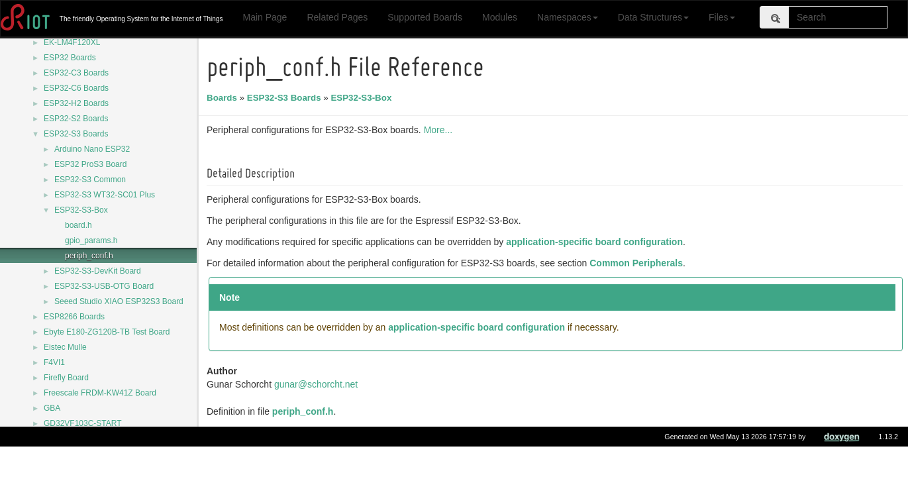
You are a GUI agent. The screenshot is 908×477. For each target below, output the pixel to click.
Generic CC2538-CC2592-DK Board (108, 438)
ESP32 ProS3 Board (90, 164)
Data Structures (653, 17)
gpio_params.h (91, 240)
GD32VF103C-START (83, 423)
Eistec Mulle (65, 347)
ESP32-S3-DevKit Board (97, 271)
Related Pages (337, 17)
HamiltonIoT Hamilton (82, 453)
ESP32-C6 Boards (76, 88)
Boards (224, 98)
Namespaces (567, 17)
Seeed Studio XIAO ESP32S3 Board (118, 301)
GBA (52, 408)
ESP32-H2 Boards (76, 103)
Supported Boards (424, 17)
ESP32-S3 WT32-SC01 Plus (104, 194)
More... (440, 130)
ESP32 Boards (70, 57)
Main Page (264, 17)
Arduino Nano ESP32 (92, 149)
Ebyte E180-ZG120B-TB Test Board (107, 332)
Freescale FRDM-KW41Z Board (100, 393)
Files (722, 17)
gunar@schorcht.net (318, 384)
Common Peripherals (638, 263)
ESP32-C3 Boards (76, 73)
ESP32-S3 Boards (76, 133)
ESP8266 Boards (74, 316)
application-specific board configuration (596, 242)
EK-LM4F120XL (72, 42)
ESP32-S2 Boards (76, 118)
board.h (78, 225)
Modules (499, 17)
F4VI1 (54, 362)
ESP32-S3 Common (90, 179)
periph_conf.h (89, 255)
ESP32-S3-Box (81, 210)
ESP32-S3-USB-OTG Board (104, 286)
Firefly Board (66, 377)
